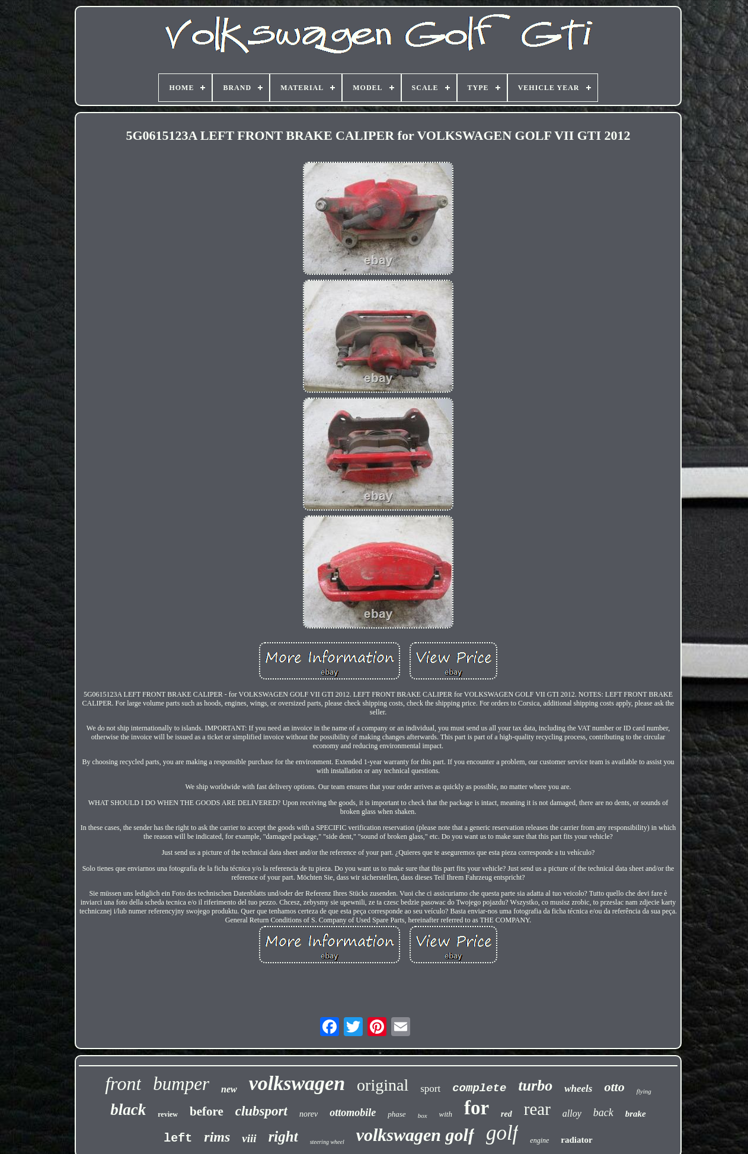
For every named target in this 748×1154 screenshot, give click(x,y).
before (206, 1111)
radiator (576, 1140)
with (445, 1114)
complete (479, 1088)
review (168, 1114)
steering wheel (327, 1142)
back (603, 1112)
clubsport (261, 1111)
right (283, 1137)
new (229, 1089)
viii (249, 1138)
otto (614, 1086)
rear (537, 1108)
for (476, 1107)
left (178, 1138)
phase (396, 1114)
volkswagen (297, 1083)
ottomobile (353, 1112)
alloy (571, 1113)
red (506, 1114)
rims (217, 1137)
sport (430, 1088)
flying (644, 1091)
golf (502, 1133)
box (422, 1115)
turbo (535, 1085)
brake (635, 1113)
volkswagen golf (415, 1135)
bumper (181, 1083)
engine (539, 1140)
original (382, 1085)
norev (308, 1114)
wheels (578, 1088)
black (128, 1109)
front (123, 1083)
